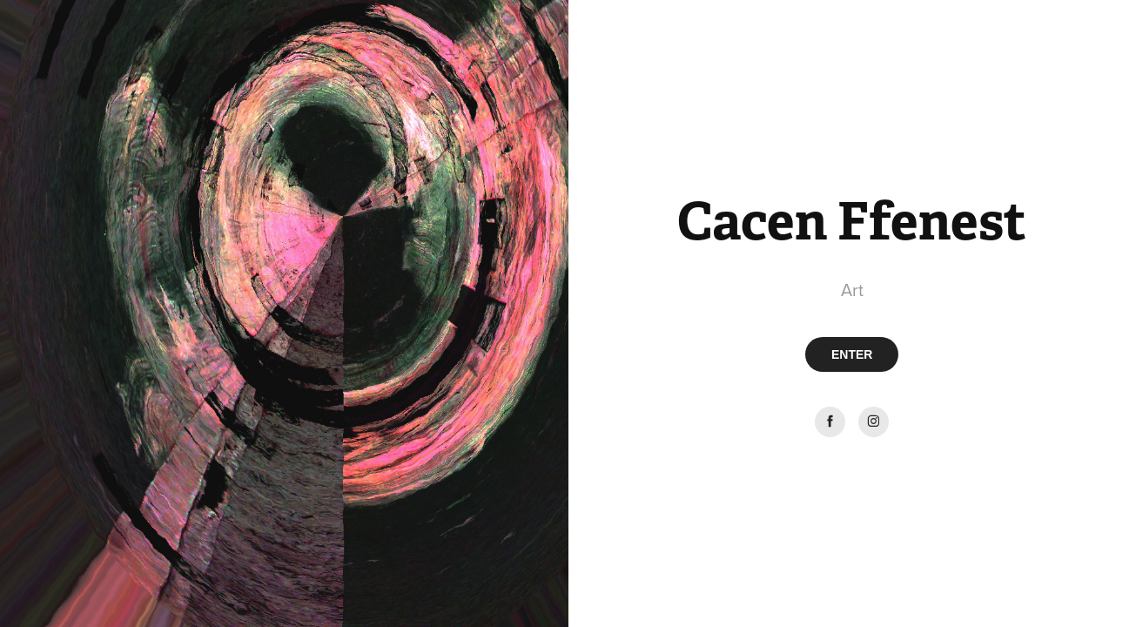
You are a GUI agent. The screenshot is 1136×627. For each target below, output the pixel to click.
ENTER (851, 354)
